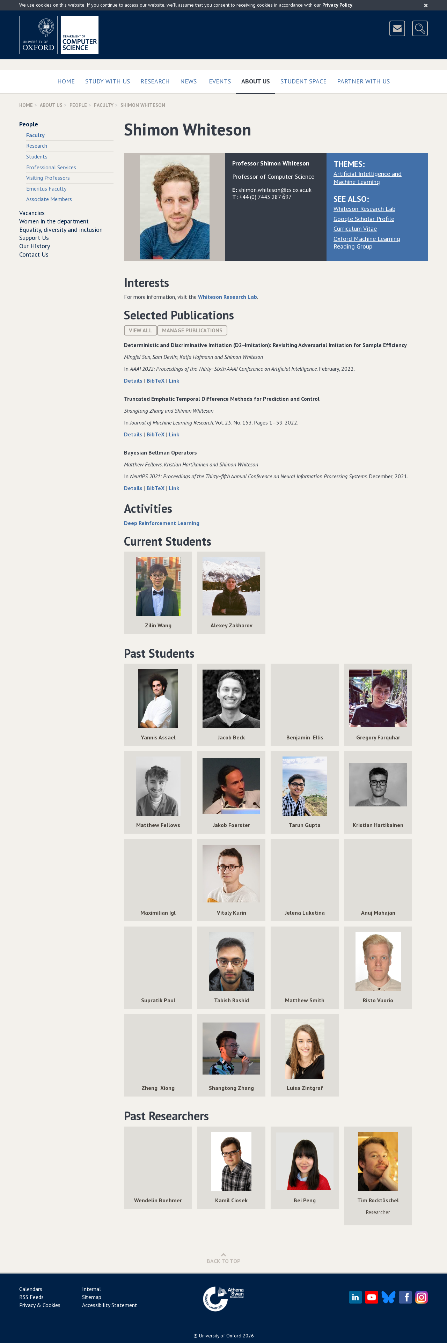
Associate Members (49, 198)
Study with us (107, 81)
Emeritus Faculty (46, 188)
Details (134, 380)
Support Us (34, 238)
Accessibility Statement (109, 1304)
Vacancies (32, 213)
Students (36, 156)
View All (140, 330)
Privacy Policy (337, 5)
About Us (258, 79)
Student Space (303, 81)
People (78, 105)
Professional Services (51, 167)
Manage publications (192, 330)
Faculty (103, 105)
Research (155, 81)
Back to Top (224, 1258)
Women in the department (54, 221)
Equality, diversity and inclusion (61, 230)
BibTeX (156, 380)
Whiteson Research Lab (364, 209)
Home (66, 81)
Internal (91, 1288)
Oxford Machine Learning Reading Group (367, 243)
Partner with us (363, 81)
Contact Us (34, 254)
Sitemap (91, 1296)
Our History (34, 246)
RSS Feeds (31, 1296)
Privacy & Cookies (39, 1304)
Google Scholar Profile (364, 219)
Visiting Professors (48, 177)
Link (174, 380)
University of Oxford (220, 1336)
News (188, 81)
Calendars (30, 1288)
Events (220, 81)
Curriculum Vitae (355, 228)
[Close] (426, 5)
